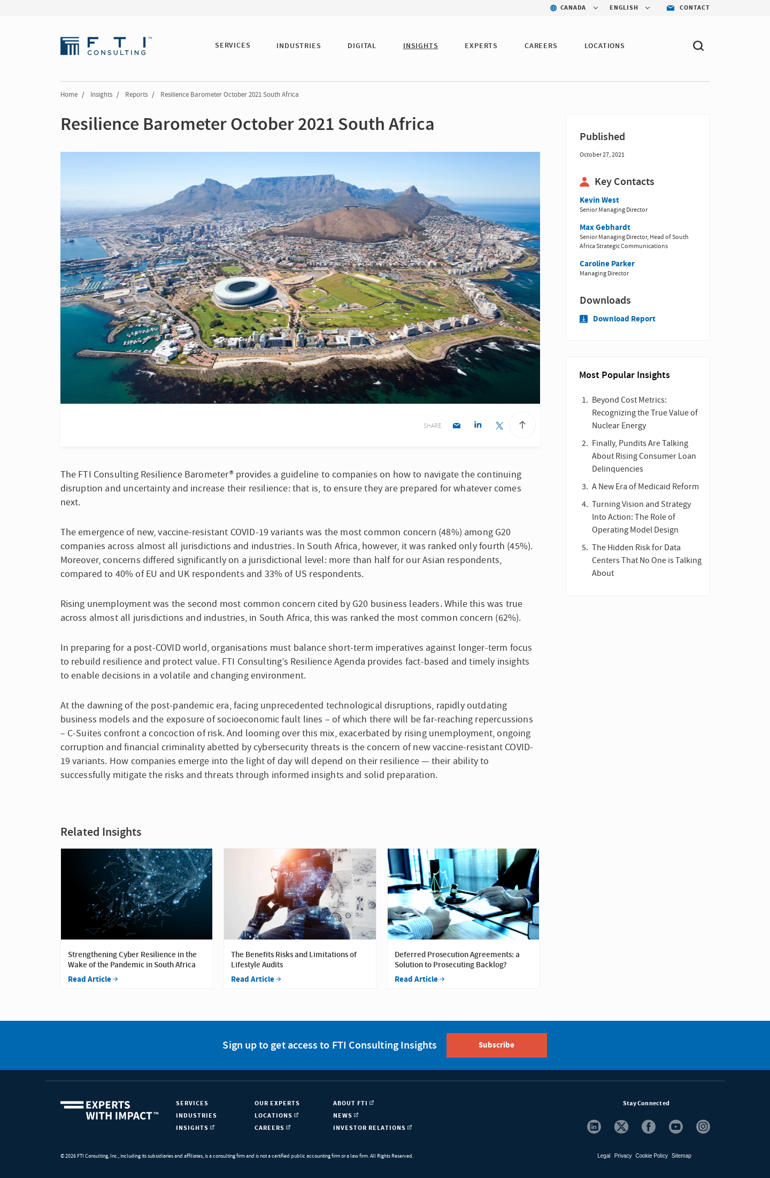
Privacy (623, 1156)
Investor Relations (372, 1128)
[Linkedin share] (478, 426)
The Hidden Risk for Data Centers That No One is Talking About (647, 560)
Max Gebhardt (605, 227)
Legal (603, 1156)
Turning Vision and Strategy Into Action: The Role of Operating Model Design (641, 517)
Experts (481, 46)
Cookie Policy (651, 1156)
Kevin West (599, 200)
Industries (299, 46)
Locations (605, 46)
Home (69, 94)
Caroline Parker (607, 264)
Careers (541, 46)
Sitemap (681, 1156)
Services (232, 46)
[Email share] (456, 426)
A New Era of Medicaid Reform (645, 486)
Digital (362, 46)
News (345, 1115)
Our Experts (277, 1103)
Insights (421, 46)
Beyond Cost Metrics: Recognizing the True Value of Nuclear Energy (645, 413)
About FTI (353, 1103)
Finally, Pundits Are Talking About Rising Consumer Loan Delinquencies (644, 456)
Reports (136, 94)
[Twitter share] (499, 426)
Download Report (618, 319)
